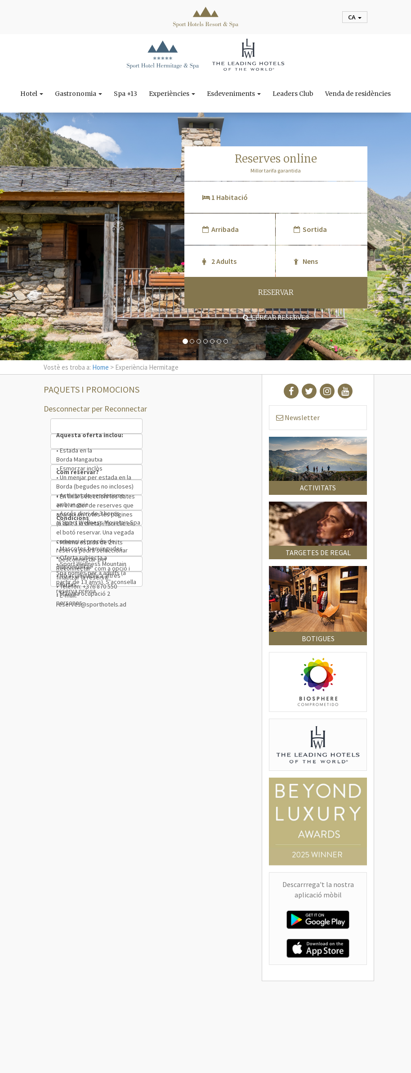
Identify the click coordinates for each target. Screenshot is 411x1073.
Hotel (31, 94)
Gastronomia (78, 94)
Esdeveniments (234, 94)
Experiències (172, 94)
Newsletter (298, 417)
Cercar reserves (276, 317)
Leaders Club (293, 94)
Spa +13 (125, 94)
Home (100, 367)
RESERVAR (276, 292)
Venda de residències (358, 94)
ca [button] (355, 17)
